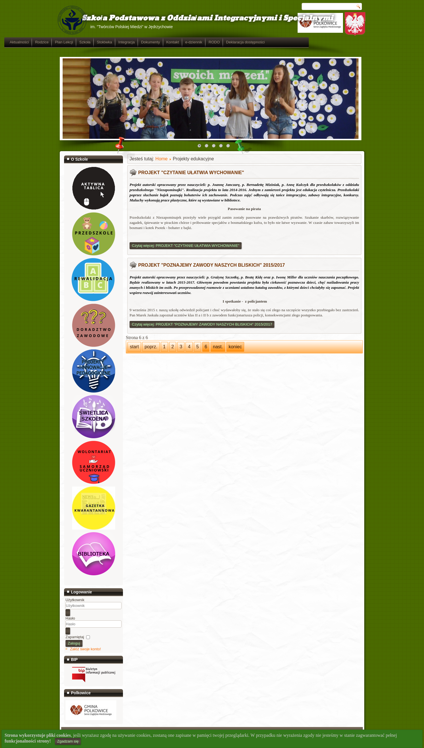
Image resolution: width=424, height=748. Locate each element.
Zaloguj (74, 643)
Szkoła (140, 42)
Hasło (70, 618)
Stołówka (159, 42)
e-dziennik (249, 42)
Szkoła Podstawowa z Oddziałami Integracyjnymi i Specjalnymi (198, 18)
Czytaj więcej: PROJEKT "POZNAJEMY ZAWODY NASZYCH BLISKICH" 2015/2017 (202, 324)
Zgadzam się (67, 741)
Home (161, 158)
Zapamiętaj (74, 637)
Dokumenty (205, 42)
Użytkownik (74, 600)
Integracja (182, 42)
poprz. (150, 346)
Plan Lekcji (119, 42)
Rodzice (97, 42)
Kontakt (228, 42)
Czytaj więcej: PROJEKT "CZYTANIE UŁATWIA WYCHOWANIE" (185, 245)
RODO (269, 42)
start (134, 346)
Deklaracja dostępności (301, 42)
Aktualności (74, 42)
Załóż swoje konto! (85, 649)
